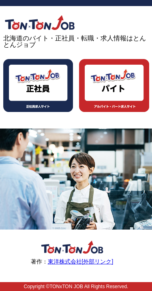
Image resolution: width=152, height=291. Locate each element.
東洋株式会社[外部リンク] (80, 261)
